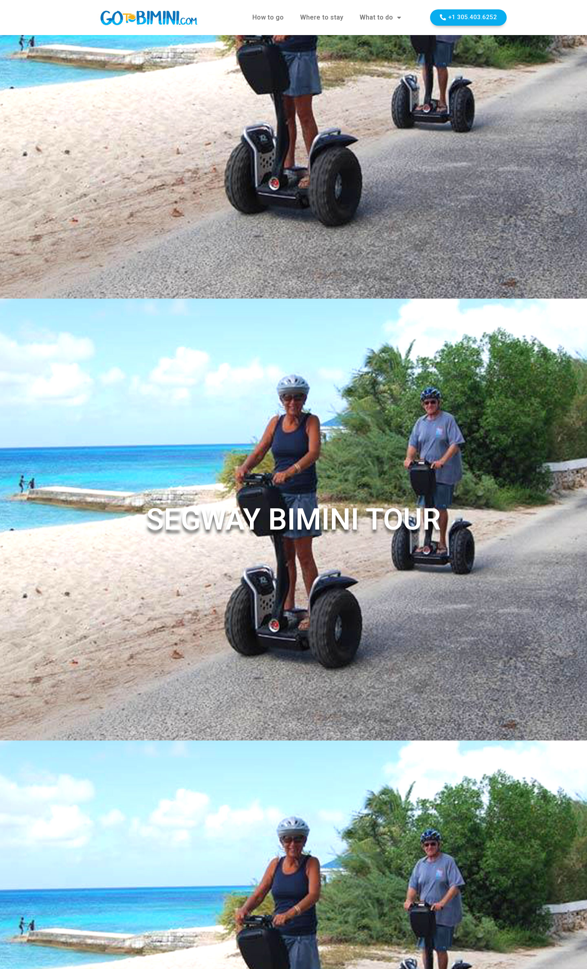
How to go (268, 17)
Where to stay (321, 17)
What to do (380, 17)
